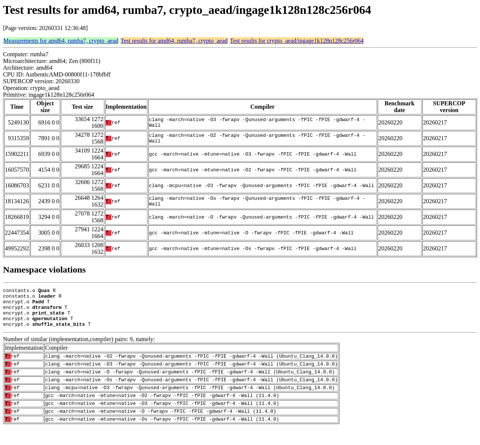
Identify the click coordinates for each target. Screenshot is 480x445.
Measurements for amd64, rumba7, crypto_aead (60, 40)
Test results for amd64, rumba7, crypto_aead (174, 40)
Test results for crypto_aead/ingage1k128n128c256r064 (297, 40)
